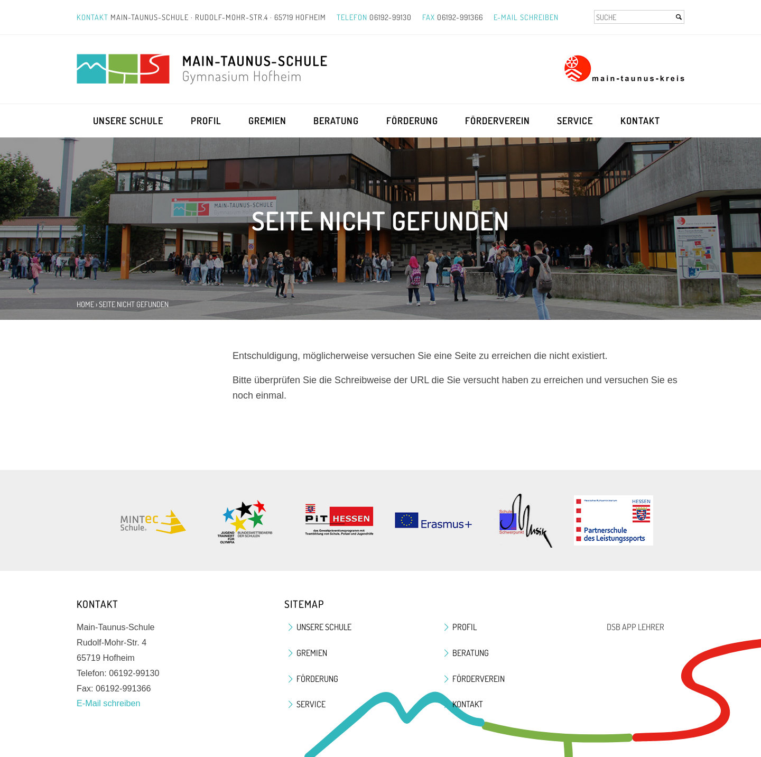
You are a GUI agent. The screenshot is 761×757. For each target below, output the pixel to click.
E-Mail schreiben (526, 17)
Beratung (336, 120)
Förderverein (497, 120)
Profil (206, 120)
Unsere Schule (128, 120)
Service (575, 120)
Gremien (267, 120)
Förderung (412, 120)
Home (85, 304)
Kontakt (640, 120)
